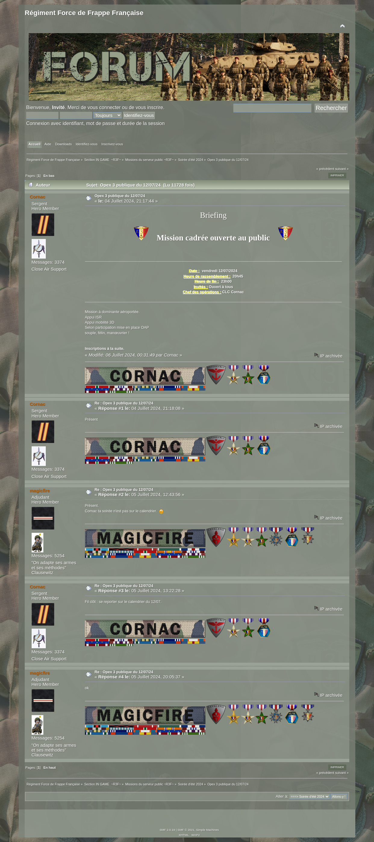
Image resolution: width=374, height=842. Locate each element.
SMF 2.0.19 (167, 829)
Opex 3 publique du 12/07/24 (120, 196)
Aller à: (282, 796)
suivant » (342, 169)
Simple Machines (207, 829)
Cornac (37, 196)
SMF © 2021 (186, 829)
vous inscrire (149, 107)
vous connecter (104, 107)
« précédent (325, 169)
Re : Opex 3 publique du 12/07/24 (124, 403)
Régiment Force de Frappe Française (84, 13)
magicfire (40, 490)
